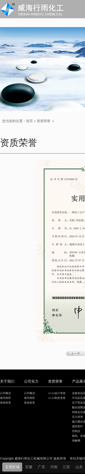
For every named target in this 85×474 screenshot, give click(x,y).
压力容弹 (77, 416)
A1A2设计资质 (57, 393)
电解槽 (76, 440)
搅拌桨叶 (77, 426)
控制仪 (76, 431)
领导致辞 (5, 398)
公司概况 (5, 393)
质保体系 (5, 402)
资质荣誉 (43, 121)
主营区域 (12, 467)
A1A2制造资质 (57, 398)
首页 (29, 121)
